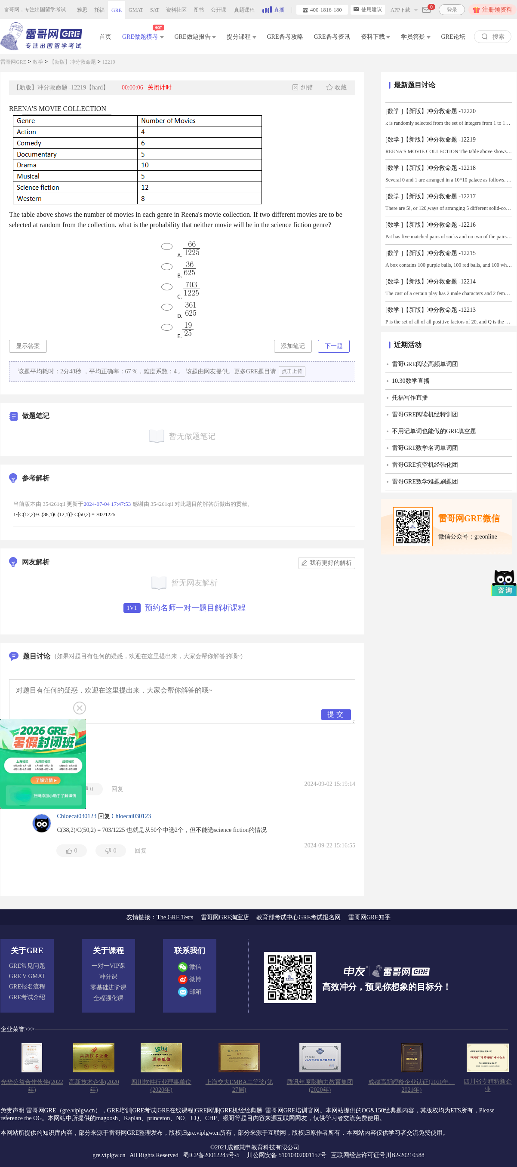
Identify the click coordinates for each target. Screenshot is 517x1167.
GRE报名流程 (27, 986)
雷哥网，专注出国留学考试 (35, 9)
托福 (99, 10)
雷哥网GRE (13, 62)
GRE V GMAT (27, 976)
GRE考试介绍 (27, 997)
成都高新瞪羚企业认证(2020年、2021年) (411, 1086)
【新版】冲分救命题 (72, 62)
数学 (38, 62)
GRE (116, 10)
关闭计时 (160, 87)
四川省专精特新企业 (488, 1085)
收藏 (336, 87)
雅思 (82, 10)
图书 (199, 10)
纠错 (302, 87)
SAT (154, 10)
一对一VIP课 (109, 966)
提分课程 (241, 37)
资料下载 (376, 37)
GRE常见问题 (27, 966)
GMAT (136, 10)
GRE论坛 (453, 37)
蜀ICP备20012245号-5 (212, 1155)
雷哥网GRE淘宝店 (225, 917)
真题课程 (244, 10)
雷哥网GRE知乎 (369, 917)
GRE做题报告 (195, 37)
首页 (105, 37)
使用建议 (368, 9)
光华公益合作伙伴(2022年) (32, 1086)
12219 (108, 62)
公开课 (218, 10)
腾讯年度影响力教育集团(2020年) (320, 1086)
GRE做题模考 (143, 35)
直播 (273, 9)
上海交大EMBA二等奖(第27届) (239, 1086)
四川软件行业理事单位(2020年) (161, 1086)
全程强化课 (108, 998)
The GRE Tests (175, 917)
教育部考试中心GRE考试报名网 (298, 917)
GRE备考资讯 (332, 37)
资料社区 (176, 10)
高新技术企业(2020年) (94, 1086)
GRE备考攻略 (285, 37)
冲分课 (108, 976)
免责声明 (12, 1110)
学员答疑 (416, 37)
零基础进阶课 (108, 987)
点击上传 (292, 371)
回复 (117, 789)
